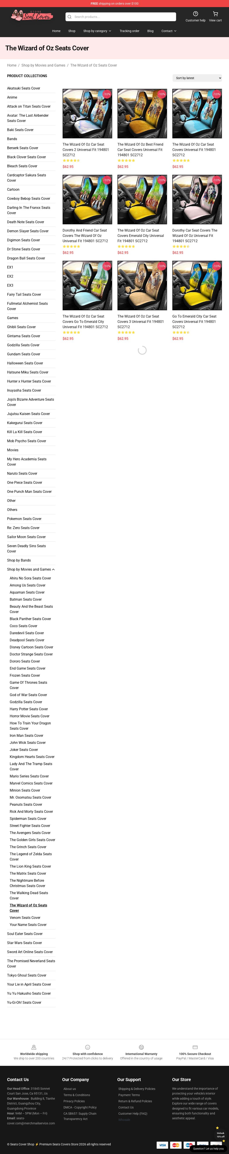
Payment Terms (129, 1095)
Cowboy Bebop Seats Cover (28, 198)
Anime (12, 97)
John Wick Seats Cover (28, 743)
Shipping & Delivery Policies (136, 1089)
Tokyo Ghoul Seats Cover (26, 975)
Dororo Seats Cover (25, 661)
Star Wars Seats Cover (24, 943)
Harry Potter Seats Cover (29, 709)
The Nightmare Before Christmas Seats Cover (27, 883)
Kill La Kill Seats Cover (24, 432)
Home (11, 65)
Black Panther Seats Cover (30, 619)
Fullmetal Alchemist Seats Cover (27, 306)
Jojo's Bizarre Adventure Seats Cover (30, 402)
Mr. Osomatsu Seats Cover (30, 797)
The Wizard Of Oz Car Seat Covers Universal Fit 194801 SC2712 (194, 149)
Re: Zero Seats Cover (23, 528)
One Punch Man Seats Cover (29, 491)
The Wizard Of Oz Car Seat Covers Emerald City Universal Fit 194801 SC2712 (140, 235)
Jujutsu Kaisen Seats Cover (28, 414)
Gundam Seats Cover (23, 354)
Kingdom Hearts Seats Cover (32, 757)
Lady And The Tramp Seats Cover (31, 766)
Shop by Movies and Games (43, 65)
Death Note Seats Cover (25, 222)
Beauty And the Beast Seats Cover (31, 609)
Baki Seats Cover (20, 130)
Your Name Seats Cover (28, 925)
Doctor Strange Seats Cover (31, 654)
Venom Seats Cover (25, 918)
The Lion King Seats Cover (30, 866)
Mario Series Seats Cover (29, 776)
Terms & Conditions (77, 1095)
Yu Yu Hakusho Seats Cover (29, 993)
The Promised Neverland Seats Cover (31, 963)
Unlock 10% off (221, 1135)
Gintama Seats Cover (23, 336)
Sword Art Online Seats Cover (30, 952)
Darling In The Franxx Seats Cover (28, 210)
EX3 (10, 285)
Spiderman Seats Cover (28, 819)
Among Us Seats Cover (27, 585)
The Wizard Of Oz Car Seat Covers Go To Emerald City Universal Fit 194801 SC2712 (85, 321)
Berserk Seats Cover (22, 148)
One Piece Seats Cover (24, 482)
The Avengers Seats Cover (30, 833)
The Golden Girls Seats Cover (32, 840)
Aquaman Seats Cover (27, 592)
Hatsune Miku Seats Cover (27, 372)
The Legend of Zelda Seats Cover (31, 856)
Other (11, 501)
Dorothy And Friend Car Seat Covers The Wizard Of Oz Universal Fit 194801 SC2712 (85, 235)
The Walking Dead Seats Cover (29, 895)
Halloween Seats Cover (25, 363)
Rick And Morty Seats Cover (31, 811)
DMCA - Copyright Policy (80, 1107)
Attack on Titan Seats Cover (28, 106)
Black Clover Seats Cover (26, 157)
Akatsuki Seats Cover (23, 88)
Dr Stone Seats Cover (23, 249)
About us (70, 1089)
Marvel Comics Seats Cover (31, 783)
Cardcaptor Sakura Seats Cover (26, 178)
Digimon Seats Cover (23, 240)
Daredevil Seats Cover (27, 633)
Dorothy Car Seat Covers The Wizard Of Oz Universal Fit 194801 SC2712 (194, 235)
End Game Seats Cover (27, 668)
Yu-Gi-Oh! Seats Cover (24, 1002)
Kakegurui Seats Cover (24, 423)
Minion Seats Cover (25, 790)
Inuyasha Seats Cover (24, 390)
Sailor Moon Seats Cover (26, 537)
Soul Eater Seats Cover (24, 934)
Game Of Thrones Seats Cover (28, 685)
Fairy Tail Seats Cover (24, 294)
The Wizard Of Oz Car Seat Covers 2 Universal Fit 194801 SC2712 (86, 149)
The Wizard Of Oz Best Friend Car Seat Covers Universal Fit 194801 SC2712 (140, 149)
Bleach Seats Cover (22, 166)
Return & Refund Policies (135, 1101)
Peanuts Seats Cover (26, 804)
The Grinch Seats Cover (28, 847)
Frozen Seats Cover (25, 675)
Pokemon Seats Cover (24, 519)
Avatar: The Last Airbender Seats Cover (27, 118)
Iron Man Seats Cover (26, 735)
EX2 (10, 276)
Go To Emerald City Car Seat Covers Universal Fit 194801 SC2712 (194, 321)
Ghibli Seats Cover (21, 327)
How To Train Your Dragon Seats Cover (30, 726)
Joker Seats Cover (24, 750)
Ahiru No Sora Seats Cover (30, 578)
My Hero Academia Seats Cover (26, 462)
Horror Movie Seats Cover (29, 716)
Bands (12, 139)
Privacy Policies (74, 1101)
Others (12, 510)
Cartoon (13, 189)
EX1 (10, 267)
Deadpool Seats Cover (27, 640)
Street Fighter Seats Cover (30, 826)
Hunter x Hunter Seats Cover (29, 381)
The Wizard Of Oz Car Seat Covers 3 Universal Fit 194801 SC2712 (140, 321)
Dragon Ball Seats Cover (26, 258)
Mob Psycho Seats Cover (26, 441)
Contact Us (126, 1107)
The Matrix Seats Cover (28, 873)
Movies (12, 450)
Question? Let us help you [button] (208, 1148)
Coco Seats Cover (23, 626)
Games (12, 318)
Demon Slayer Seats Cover (27, 231)
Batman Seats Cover (26, 599)
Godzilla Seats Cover (23, 345)
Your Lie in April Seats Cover (29, 984)
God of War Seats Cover (28, 695)
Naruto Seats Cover (22, 473)
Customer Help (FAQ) (132, 1113)
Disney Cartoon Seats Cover (31, 647)
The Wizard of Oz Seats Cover (93, 65)
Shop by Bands (19, 560)
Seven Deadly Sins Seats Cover (26, 548)
